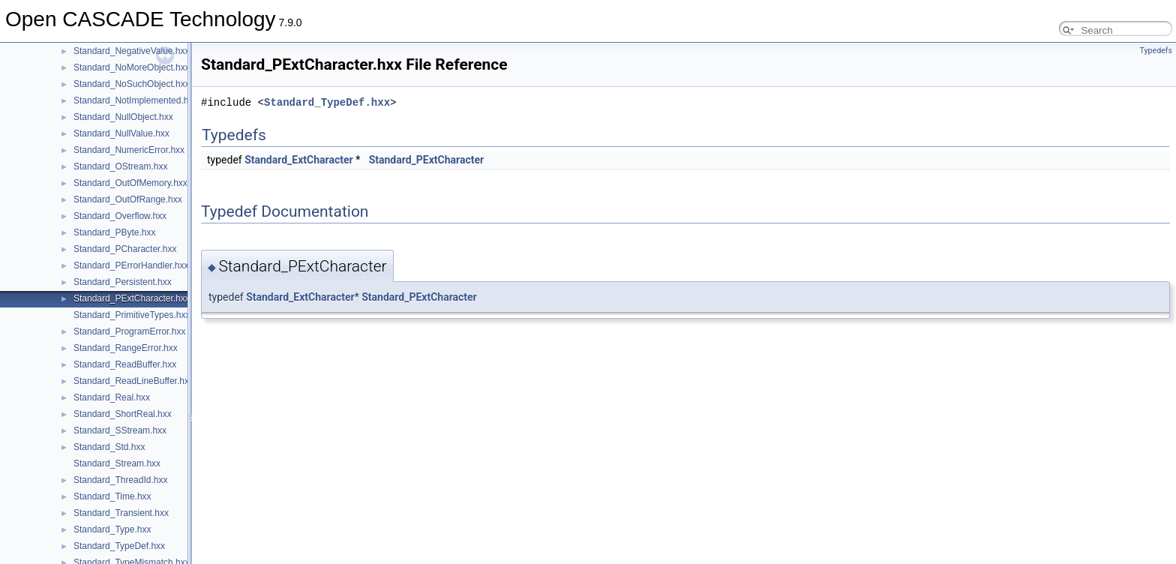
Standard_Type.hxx (112, 529)
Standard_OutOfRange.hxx (128, 199)
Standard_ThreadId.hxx (120, 480)
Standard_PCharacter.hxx (125, 249)
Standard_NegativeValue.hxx (132, 51)
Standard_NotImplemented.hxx (135, 100)
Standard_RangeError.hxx (126, 348)
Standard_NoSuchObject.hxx (132, 84)
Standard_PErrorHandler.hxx (131, 265)
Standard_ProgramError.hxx (129, 331)
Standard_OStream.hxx (120, 166)
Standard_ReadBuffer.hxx (125, 364)
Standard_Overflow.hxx (120, 216)
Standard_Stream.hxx (117, 463)
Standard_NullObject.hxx (123, 117)
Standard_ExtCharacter (298, 160)
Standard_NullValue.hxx (122, 133)
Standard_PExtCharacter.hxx (132, 298)
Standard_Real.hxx (112, 397)
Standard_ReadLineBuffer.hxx (134, 381)
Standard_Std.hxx (109, 447)
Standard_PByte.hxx (114, 232)
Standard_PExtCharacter (426, 160)
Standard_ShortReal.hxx (123, 414)
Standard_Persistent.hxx (123, 282)
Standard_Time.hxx (113, 496)
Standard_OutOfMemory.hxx (131, 183)
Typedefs (1155, 51)
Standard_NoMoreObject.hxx (132, 67)
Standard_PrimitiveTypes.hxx (132, 315)
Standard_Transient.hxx (121, 513)
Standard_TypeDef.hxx (119, 546)
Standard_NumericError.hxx (129, 150)
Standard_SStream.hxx (120, 430)
